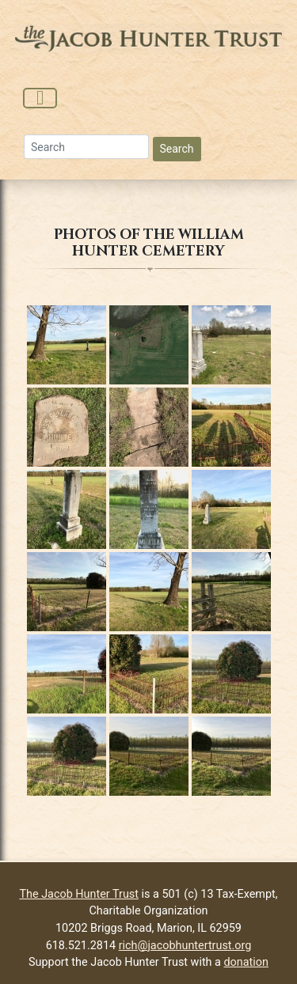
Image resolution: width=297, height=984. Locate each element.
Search (177, 148)
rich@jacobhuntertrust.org (185, 945)
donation (246, 962)
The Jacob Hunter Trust (79, 894)
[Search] (86, 146)
